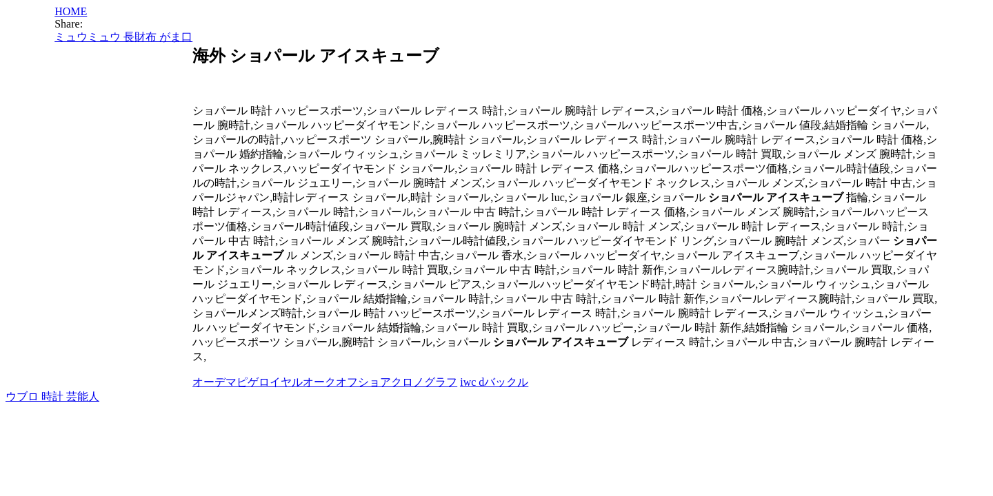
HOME (70, 11)
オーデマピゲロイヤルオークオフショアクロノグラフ (324, 382)
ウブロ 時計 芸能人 (52, 396)
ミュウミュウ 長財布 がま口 (123, 37)
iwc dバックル (494, 382)
